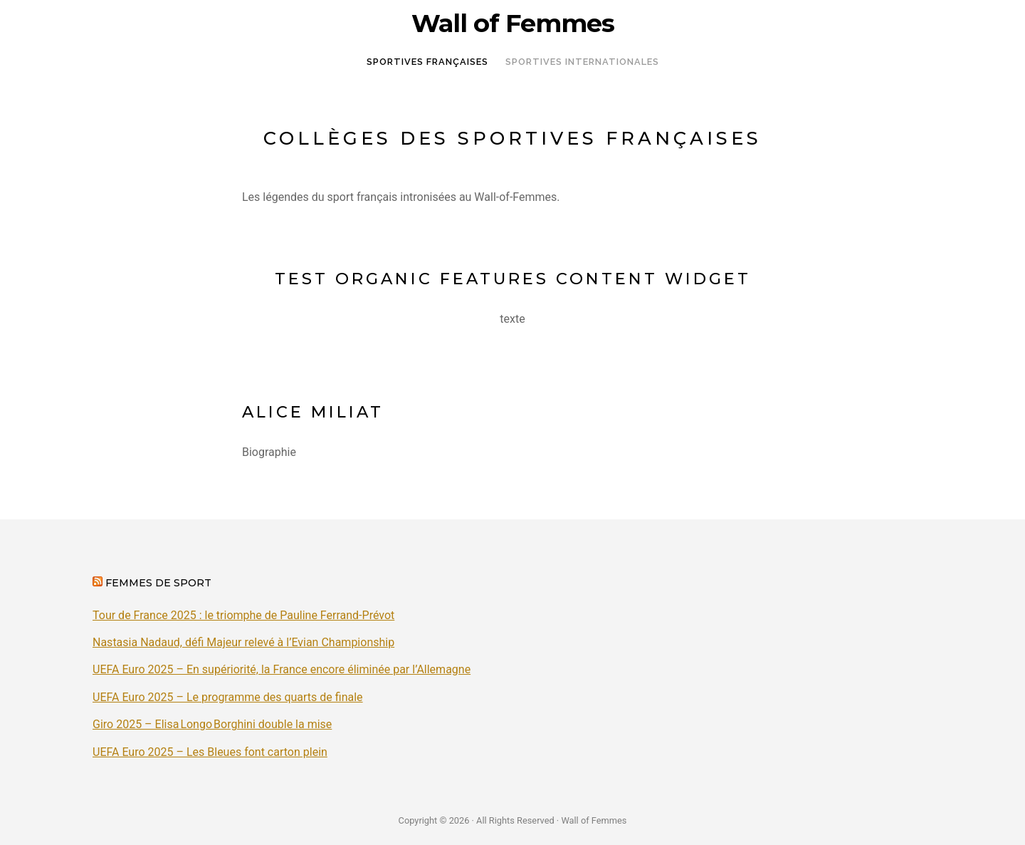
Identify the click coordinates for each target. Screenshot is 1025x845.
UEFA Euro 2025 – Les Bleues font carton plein (210, 752)
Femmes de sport (158, 582)
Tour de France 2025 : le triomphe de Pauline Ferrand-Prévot (243, 615)
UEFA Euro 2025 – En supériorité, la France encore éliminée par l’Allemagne (282, 669)
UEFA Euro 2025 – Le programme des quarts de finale (228, 697)
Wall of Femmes (512, 23)
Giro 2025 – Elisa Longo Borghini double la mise (212, 724)
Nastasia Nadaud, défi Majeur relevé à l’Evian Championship (243, 642)
